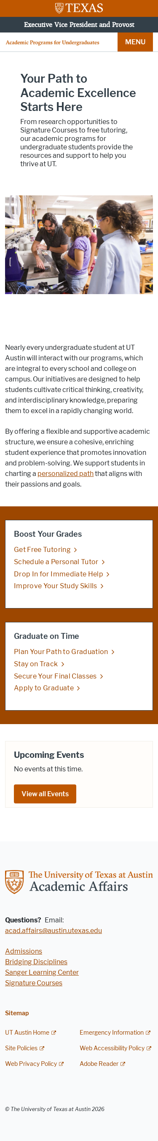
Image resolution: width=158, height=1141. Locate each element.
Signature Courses (33, 983)
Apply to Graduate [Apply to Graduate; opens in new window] (44, 688)
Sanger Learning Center (42, 972)
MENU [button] (135, 42)
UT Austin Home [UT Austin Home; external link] (27, 1032)
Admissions (23, 951)
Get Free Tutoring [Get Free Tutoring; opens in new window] (42, 550)
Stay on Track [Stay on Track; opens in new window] (36, 664)
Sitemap (17, 1013)
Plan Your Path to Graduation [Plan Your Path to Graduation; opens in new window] (61, 652)
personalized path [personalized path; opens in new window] (65, 474)
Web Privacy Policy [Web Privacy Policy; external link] (31, 1064)
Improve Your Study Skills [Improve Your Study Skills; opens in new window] (55, 586)
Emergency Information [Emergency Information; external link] (112, 1032)
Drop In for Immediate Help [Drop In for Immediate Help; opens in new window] (58, 574)
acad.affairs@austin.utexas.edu (53, 931)
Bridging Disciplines (36, 962)
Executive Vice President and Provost (79, 24)
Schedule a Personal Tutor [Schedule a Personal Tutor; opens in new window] (56, 562)
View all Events (45, 794)
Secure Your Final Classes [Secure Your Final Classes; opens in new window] (55, 676)
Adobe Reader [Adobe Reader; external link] (99, 1064)
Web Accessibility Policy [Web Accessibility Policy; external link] (112, 1048)
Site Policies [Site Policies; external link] (21, 1048)
